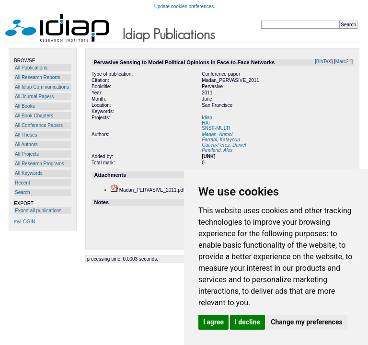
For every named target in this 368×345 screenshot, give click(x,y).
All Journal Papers (34, 96)
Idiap (207, 117)
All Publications (31, 67)
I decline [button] (247, 322)
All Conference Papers (39, 125)
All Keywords (29, 173)
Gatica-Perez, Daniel (224, 145)
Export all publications (38, 210)
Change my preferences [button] (306, 322)
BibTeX (324, 61)
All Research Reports (37, 77)
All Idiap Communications (42, 87)
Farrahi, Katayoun (221, 139)
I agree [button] (213, 322)
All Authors (26, 144)
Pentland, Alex (217, 150)
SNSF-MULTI (216, 128)
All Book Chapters (34, 115)
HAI (206, 123)
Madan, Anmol (217, 134)
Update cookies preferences (184, 6)
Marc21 (343, 61)
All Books (25, 106)
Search (22, 192)
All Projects (27, 154)
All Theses (26, 135)
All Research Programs (39, 163)
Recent (22, 182)
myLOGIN (24, 221)
